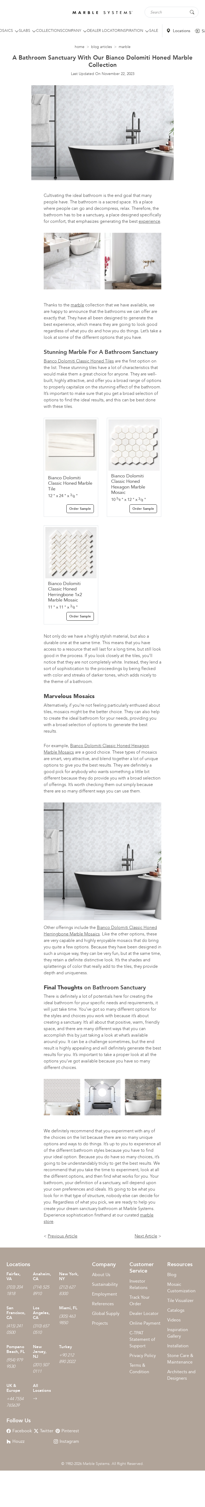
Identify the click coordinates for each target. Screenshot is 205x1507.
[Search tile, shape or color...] (172, 12)
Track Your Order (139, 1300)
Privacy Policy (142, 1355)
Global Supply (105, 1313)
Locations (178, 30)
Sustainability (105, 1284)
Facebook (19, 1430)
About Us (101, 1274)
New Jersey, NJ (39, 1351)
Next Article (146, 1236)
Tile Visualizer (180, 1300)
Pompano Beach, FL (15, 1349)
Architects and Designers (181, 1375)
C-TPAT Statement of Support (142, 1339)
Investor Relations (138, 1284)
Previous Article (62, 1236)
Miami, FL (68, 1308)
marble (77, 304)
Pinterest (67, 1430)
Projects (100, 1323)
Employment (104, 1294)
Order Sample (80, 509)
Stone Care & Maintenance (180, 1359)
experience (149, 221)
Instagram (66, 1441)
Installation (178, 1345)
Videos (174, 1320)
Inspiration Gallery (177, 1333)
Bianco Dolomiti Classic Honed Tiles (79, 361)
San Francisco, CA (15, 1313)
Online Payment (144, 1323)
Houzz (15, 1441)
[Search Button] (192, 12)
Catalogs (175, 1310)
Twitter (43, 1430)
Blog (171, 1274)
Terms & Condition (139, 1368)
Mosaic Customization (181, 1287)
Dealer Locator (144, 1313)
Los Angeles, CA (41, 1313)
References (103, 1303)
